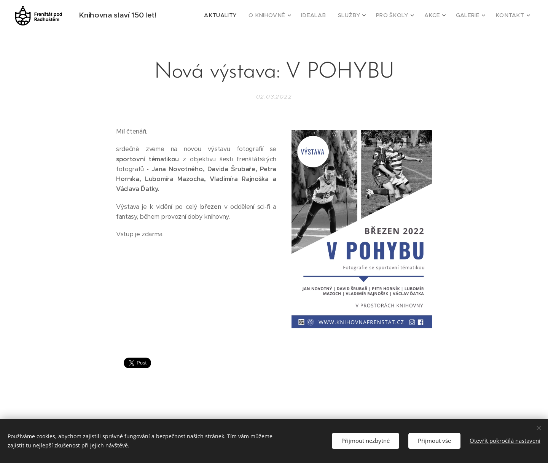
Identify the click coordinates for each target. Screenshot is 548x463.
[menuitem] (241, 15)
